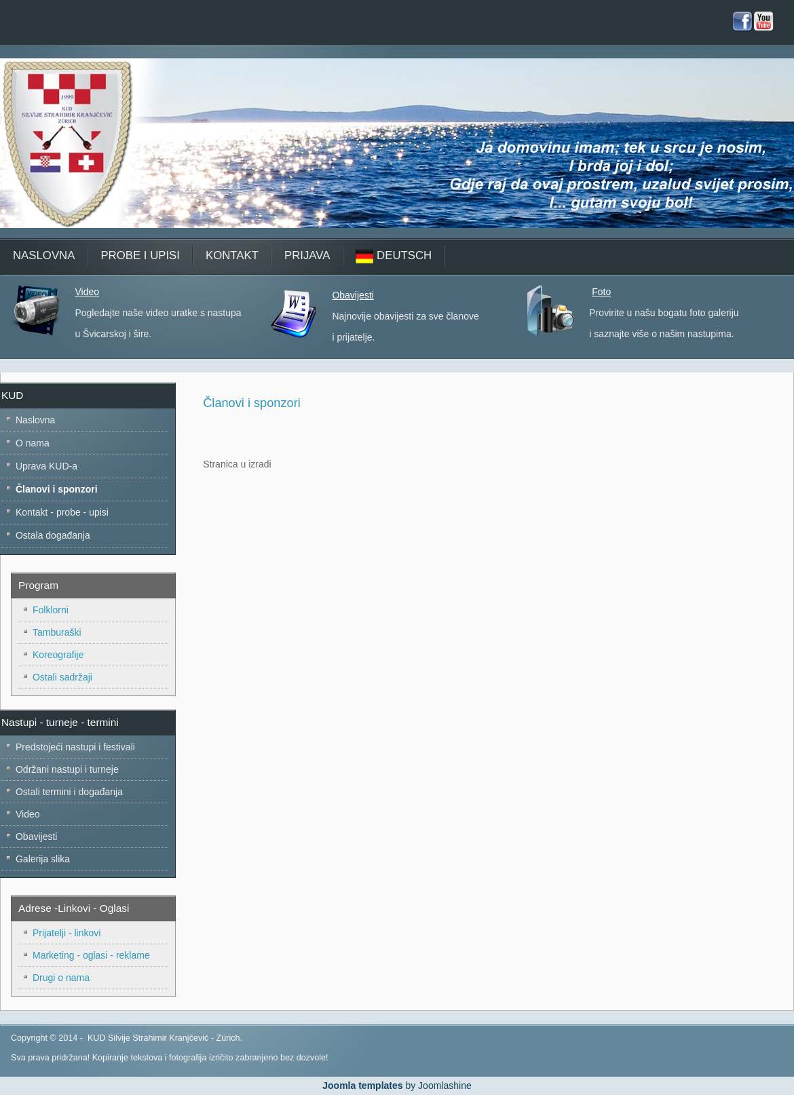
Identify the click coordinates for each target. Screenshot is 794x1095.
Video (87, 291)
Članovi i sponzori (252, 403)
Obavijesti (352, 295)
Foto (601, 291)
